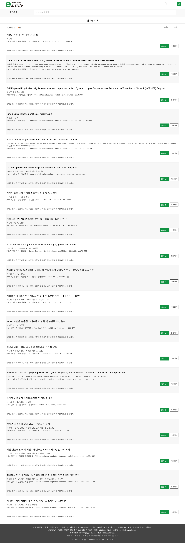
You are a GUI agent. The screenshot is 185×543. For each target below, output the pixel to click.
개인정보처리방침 (79, 539)
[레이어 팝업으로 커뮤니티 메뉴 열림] (171, 4)
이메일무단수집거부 (97, 539)
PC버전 (110, 539)
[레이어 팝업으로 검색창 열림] (179, 4)
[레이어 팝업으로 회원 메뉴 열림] (166, 4)
